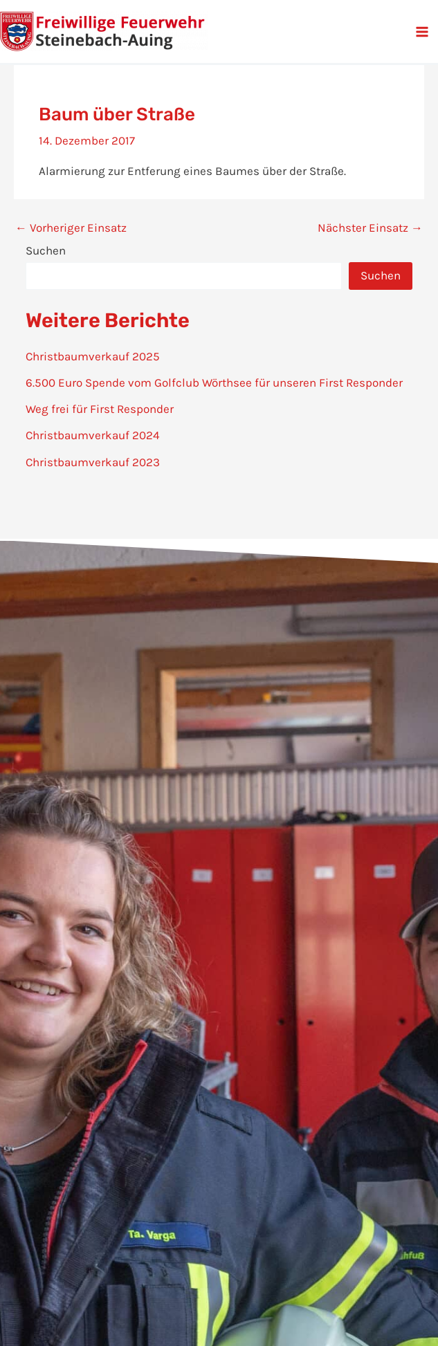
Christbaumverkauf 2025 (93, 356)
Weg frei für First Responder (100, 409)
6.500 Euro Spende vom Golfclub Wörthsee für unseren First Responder (214, 382)
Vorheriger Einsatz (71, 228)
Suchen (46, 250)
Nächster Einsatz (370, 228)
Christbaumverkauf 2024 (93, 435)
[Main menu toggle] (423, 32)
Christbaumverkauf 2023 (93, 462)
